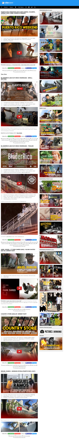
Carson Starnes (25, 140)
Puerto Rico (6, 70)
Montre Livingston (5, 140)
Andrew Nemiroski (12, 302)
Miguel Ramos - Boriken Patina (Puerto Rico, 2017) (18, 371)
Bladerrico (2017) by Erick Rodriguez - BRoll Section (16, 78)
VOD (23, 138)
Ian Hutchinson (16, 366)
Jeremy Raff (24, 38)
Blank (16, 309)
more (51, 10)
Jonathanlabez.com (20, 236)
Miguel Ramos (6, 396)
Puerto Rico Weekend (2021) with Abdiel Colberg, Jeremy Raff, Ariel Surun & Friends (18, 12)
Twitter (34, 68)
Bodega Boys (23, 366)
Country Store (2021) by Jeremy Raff (13, 300)
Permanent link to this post (19, 71)
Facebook (29, 68)
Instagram (18, 68)
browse (50, 327)
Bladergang (10, 138)
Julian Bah (12, 140)
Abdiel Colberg (11, 39)
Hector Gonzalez (19, 70)
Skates (11, 7)
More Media (19, 133)
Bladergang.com (23, 201)
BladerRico (4, 138)
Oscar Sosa (12, 141)
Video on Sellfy (24, 105)
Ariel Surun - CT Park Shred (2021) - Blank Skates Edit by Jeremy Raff (20, 64)
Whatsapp (11, 68)
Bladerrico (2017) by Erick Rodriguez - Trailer (17, 146)
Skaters (6, 7)
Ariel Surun (16, 39)
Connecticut (27, 309)
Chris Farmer (34, 138)
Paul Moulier (26, 141)
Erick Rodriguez (17, 138)
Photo (16, 236)
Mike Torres (26, 302)
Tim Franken (18, 140)
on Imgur (10, 236)
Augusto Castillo (5, 302)
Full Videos (21, 7)
